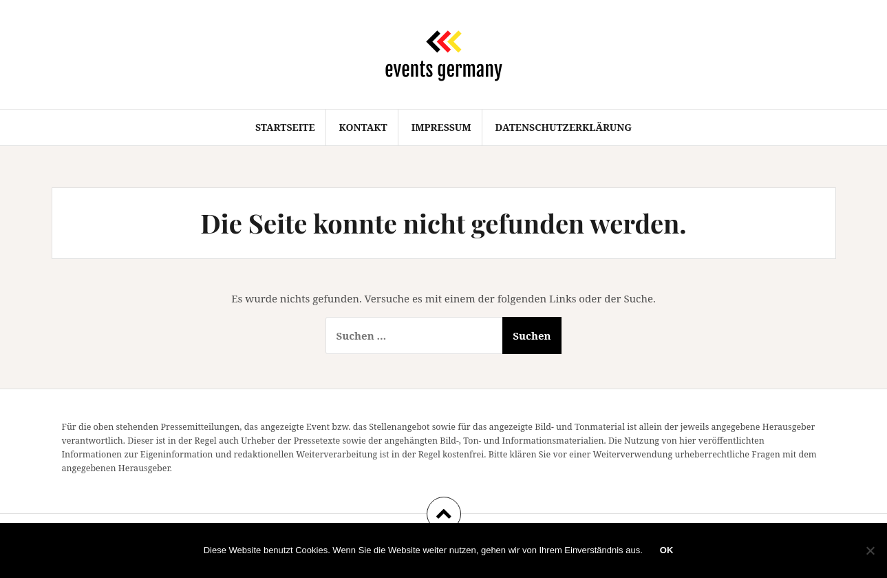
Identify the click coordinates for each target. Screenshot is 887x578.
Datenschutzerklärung (563, 127)
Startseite (285, 127)
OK (667, 550)
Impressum (441, 127)
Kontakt (363, 127)
